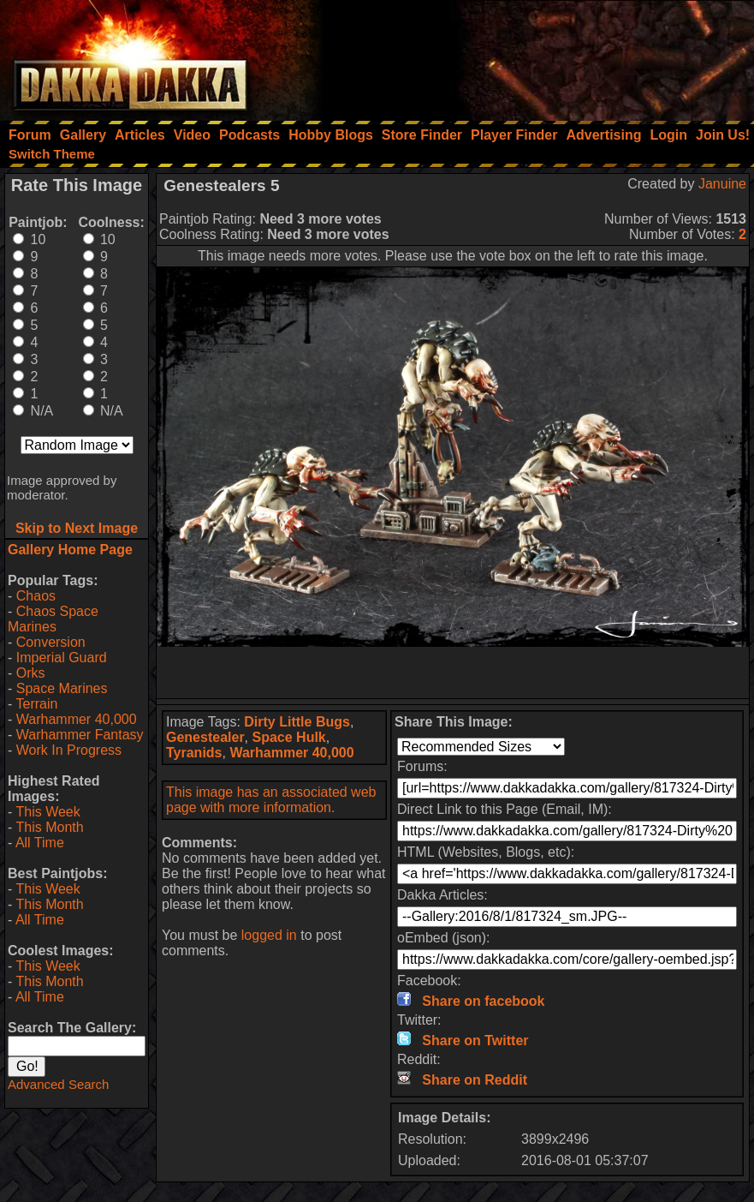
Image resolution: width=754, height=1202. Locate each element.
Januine (722, 183)
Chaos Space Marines (53, 619)
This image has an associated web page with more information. (271, 800)
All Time (39, 842)
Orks (30, 673)
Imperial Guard (61, 657)
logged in (269, 935)
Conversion (51, 642)
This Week (47, 811)
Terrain (36, 704)
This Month (49, 827)
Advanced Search (58, 1084)
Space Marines (62, 688)
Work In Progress (69, 750)
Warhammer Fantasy (80, 734)
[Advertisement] (524, 55)
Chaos (36, 596)
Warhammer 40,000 (76, 719)
